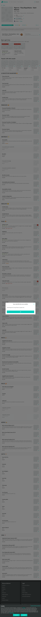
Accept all (24, 615)
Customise (16, 615)
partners (23, 607)
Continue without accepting (35, 605)
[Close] (34, 304)
